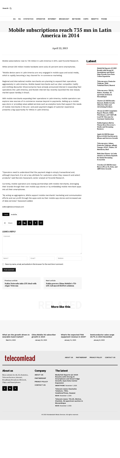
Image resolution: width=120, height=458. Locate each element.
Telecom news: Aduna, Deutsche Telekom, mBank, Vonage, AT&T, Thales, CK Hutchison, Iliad (106, 144)
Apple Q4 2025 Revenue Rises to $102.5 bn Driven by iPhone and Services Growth (107, 134)
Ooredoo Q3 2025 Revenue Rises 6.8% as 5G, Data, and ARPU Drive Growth (106, 165)
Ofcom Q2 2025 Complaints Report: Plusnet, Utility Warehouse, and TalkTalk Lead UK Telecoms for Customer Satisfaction (106, 113)
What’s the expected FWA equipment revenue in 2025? (73, 336)
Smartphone (60, 385)
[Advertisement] (103, 188)
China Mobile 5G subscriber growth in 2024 (43, 336)
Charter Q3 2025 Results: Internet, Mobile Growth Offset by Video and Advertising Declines (105, 103)
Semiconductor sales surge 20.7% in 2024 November (101, 336)
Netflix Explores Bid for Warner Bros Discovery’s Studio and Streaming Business (105, 124)
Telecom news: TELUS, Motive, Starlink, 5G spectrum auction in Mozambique (105, 92)
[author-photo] (3, 340)
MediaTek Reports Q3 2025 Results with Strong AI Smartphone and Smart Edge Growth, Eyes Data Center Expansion (107, 71)
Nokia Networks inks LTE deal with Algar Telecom (20, 284)
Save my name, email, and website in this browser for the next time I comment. (34, 264)
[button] (7, 8)
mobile (14, 214)
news (57, 395)
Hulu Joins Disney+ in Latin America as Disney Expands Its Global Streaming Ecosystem (106, 154)
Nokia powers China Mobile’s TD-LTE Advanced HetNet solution (61, 284)
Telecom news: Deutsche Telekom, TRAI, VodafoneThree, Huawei (105, 82)
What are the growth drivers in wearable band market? (15, 336)
